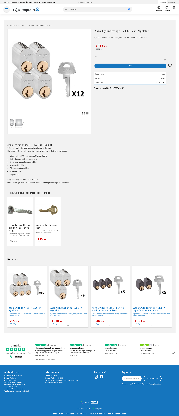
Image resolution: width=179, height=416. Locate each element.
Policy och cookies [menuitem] (97, 414)
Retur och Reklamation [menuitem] (117, 414)
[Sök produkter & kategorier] (98, 9)
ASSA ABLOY (160, 82)
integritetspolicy (155, 384)
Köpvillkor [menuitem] (82, 414)
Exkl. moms (171, 2)
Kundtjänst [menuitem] (58, 414)
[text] (133, 46)
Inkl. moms (162, 2)
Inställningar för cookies (85, 2)
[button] (167, 9)
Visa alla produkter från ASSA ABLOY (109, 88)
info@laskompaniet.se (15, 389)
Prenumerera (152, 378)
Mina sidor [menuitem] (159, 11)
